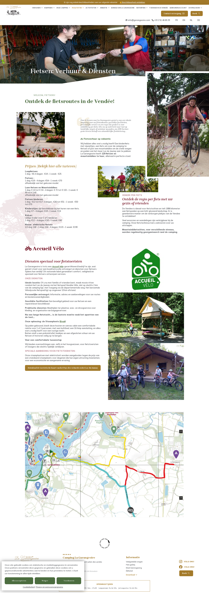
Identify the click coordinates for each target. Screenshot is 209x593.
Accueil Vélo (57, 266)
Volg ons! (186, 561)
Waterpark (140, 8)
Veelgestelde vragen (134, 562)
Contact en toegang (174, 14)
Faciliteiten (77, 8)
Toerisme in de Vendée (158, 8)
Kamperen (48, 8)
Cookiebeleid (29, 587)
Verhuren (36, 8)
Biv (61, 321)
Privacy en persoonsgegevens (49, 587)
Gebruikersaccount (178, 8)
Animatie (103, 8)
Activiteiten (91, 8)
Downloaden (194, 8)
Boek (196, 14)
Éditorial (129, 571)
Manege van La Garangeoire (122, 8)
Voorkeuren (69, 581)
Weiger (45, 581)
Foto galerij (130, 565)
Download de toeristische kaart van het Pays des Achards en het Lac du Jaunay (63, 368)
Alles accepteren (19, 581)
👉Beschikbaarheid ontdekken (132, 2)
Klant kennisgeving (134, 568)
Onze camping (62, 8)
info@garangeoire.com (139, 20)
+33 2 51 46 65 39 (162, 20)
